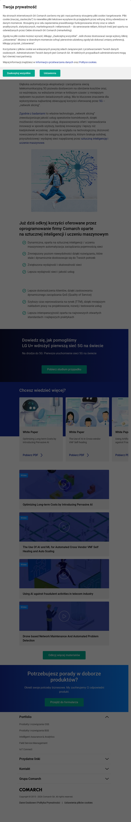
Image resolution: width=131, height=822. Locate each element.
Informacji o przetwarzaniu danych (54, 62)
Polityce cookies (87, 62)
